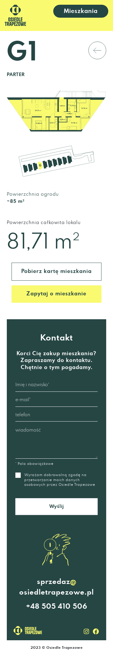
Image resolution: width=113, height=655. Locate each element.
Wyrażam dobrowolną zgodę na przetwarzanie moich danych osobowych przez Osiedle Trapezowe (55, 479)
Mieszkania (81, 11)
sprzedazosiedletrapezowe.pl (56, 586)
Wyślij (56, 506)
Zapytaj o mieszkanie (56, 294)
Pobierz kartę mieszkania (56, 271)
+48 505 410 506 (56, 606)
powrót (72, 50)
